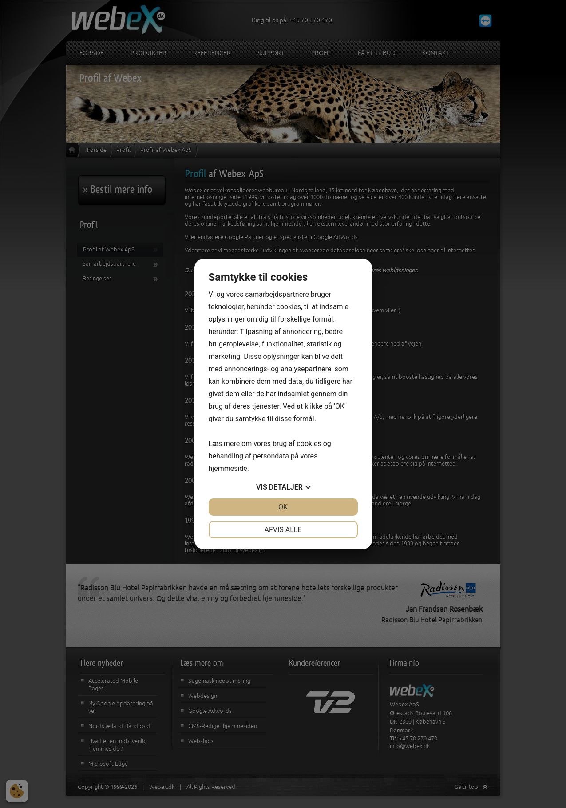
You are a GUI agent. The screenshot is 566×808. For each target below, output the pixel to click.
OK (283, 507)
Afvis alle (282, 529)
